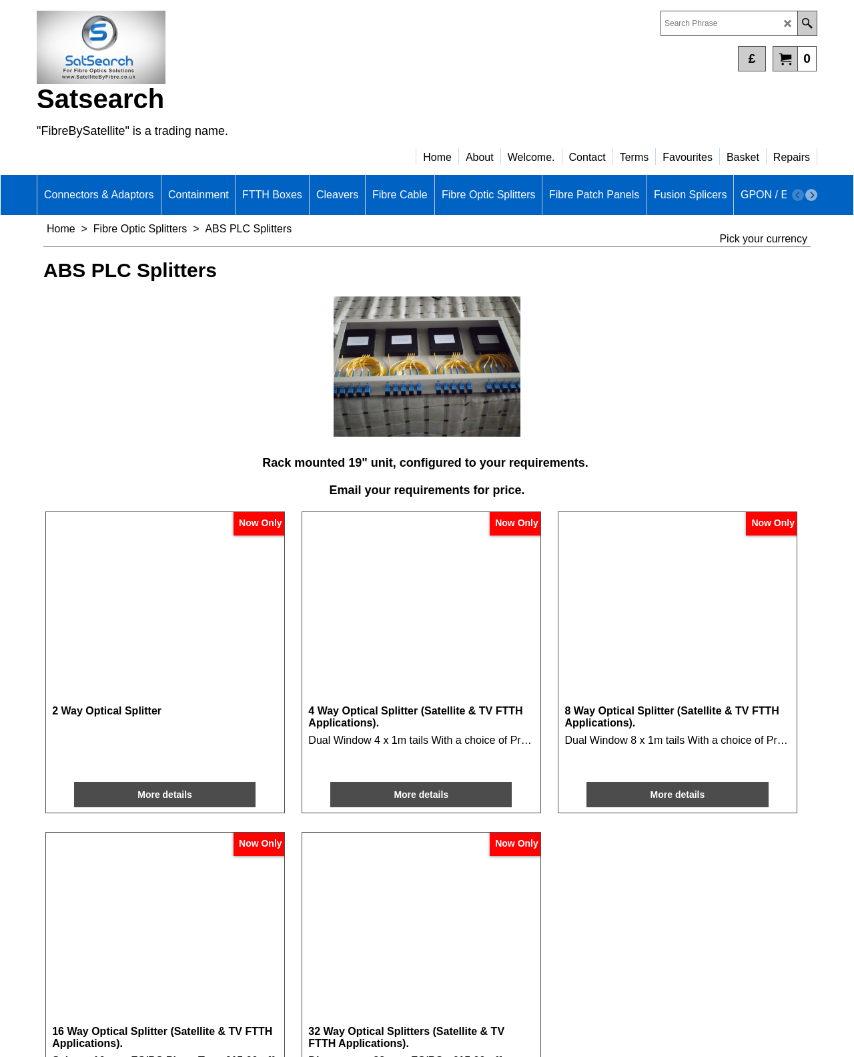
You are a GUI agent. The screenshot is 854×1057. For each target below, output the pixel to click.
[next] (811, 195)
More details (114, 738)
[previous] (798, 195)
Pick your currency (763, 238)
